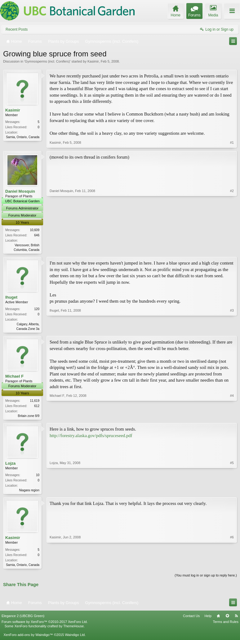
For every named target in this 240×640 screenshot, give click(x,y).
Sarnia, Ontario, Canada (22, 137)
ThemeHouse (73, 629)
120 (36, 309)
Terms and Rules (225, 625)
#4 (232, 416)
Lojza (10, 465)
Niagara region (29, 492)
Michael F (14, 377)
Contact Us (191, 618)
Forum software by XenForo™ (45, 625)
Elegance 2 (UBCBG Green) (23, 618)
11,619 (34, 402)
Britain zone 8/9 (29, 417)
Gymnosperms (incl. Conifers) (47, 61)
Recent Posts (17, 29)
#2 (232, 249)
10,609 (34, 230)
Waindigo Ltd (75, 638)
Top (227, 618)
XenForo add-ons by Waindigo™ (28, 638)
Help (207, 618)
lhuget (11, 298)
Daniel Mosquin (20, 191)
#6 (232, 566)
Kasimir (93, 61)
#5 (232, 491)
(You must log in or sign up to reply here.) (206, 578)
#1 (232, 142)
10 (37, 477)
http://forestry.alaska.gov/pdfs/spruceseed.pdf (91, 437)
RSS (236, 618)
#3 (232, 329)
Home (218, 618)
